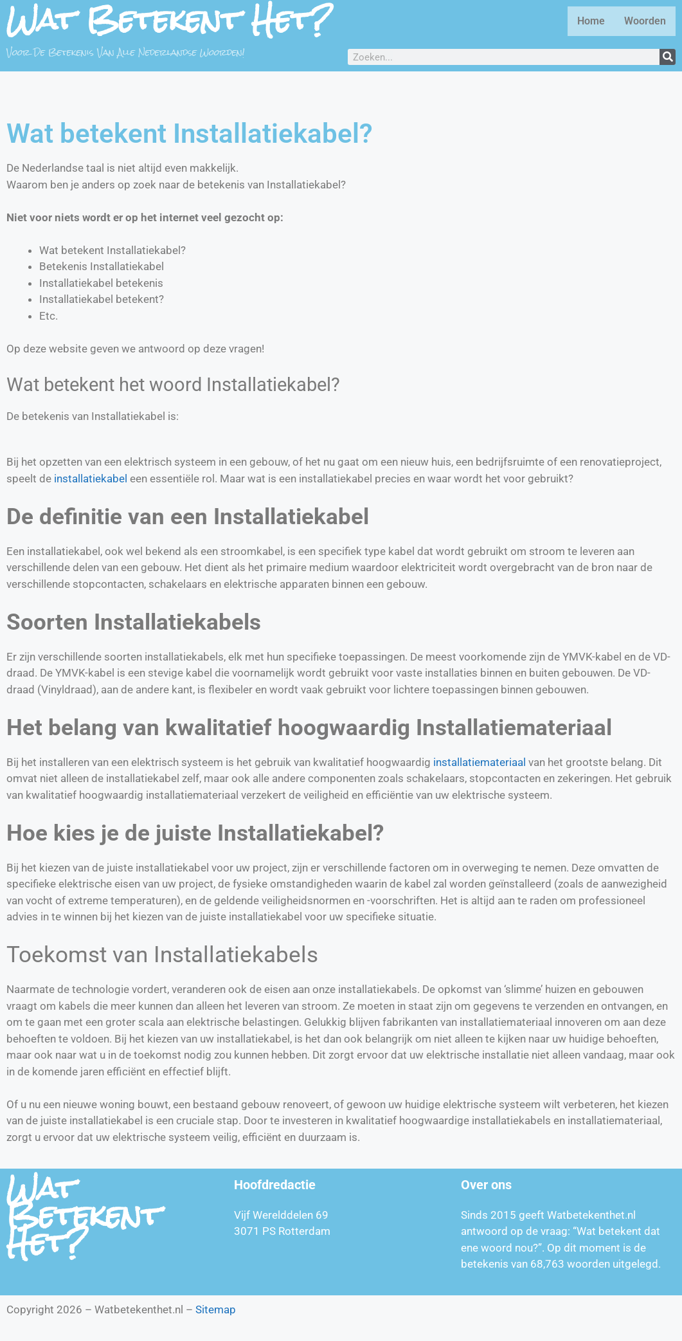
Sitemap (215, 1309)
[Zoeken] (668, 57)
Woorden (645, 21)
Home (591, 21)
